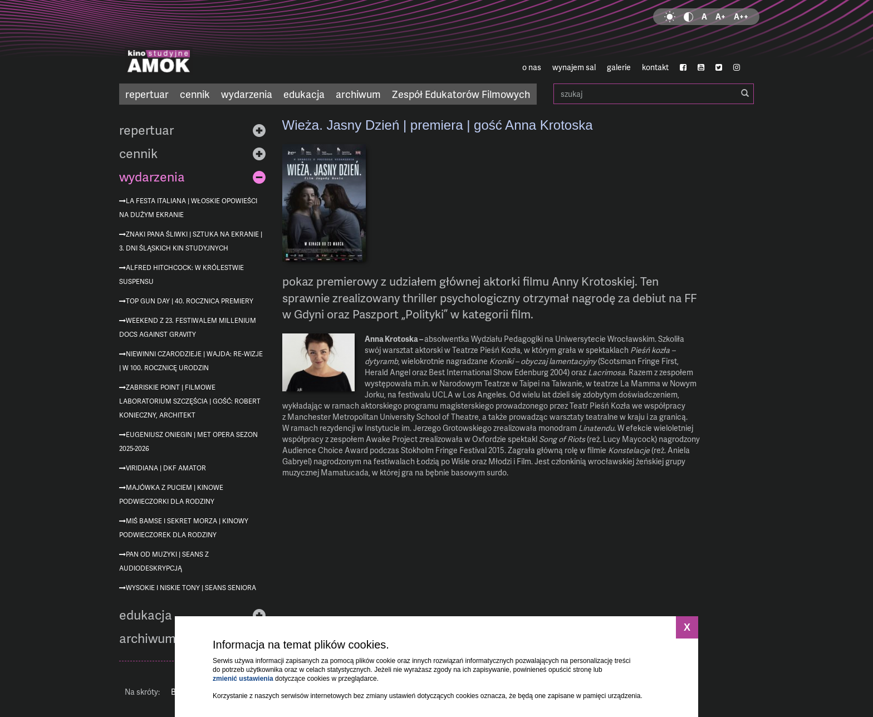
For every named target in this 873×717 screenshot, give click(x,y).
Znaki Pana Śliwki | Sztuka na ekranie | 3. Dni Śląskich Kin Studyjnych (190, 241)
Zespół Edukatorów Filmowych (461, 94)
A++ (741, 16)
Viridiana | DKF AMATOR (166, 468)
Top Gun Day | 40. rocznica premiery (189, 301)
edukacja (304, 94)
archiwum (358, 94)
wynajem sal (574, 67)
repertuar (147, 94)
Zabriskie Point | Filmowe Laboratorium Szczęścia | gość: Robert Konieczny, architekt (190, 401)
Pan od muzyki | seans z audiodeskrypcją (164, 561)
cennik (195, 94)
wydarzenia (246, 94)
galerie (619, 67)
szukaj (653, 94)
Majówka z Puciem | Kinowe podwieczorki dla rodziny (171, 494)
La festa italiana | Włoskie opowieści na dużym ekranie (188, 207)
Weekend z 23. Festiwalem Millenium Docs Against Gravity (187, 327)
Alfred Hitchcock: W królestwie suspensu (181, 274)
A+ (720, 16)
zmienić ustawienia (243, 678)
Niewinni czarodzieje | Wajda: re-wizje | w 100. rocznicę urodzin (191, 360)
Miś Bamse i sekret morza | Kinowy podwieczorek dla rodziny (183, 527)
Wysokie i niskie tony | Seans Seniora (191, 587)
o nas (531, 67)
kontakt (655, 67)
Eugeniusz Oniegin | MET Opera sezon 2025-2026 (188, 441)
